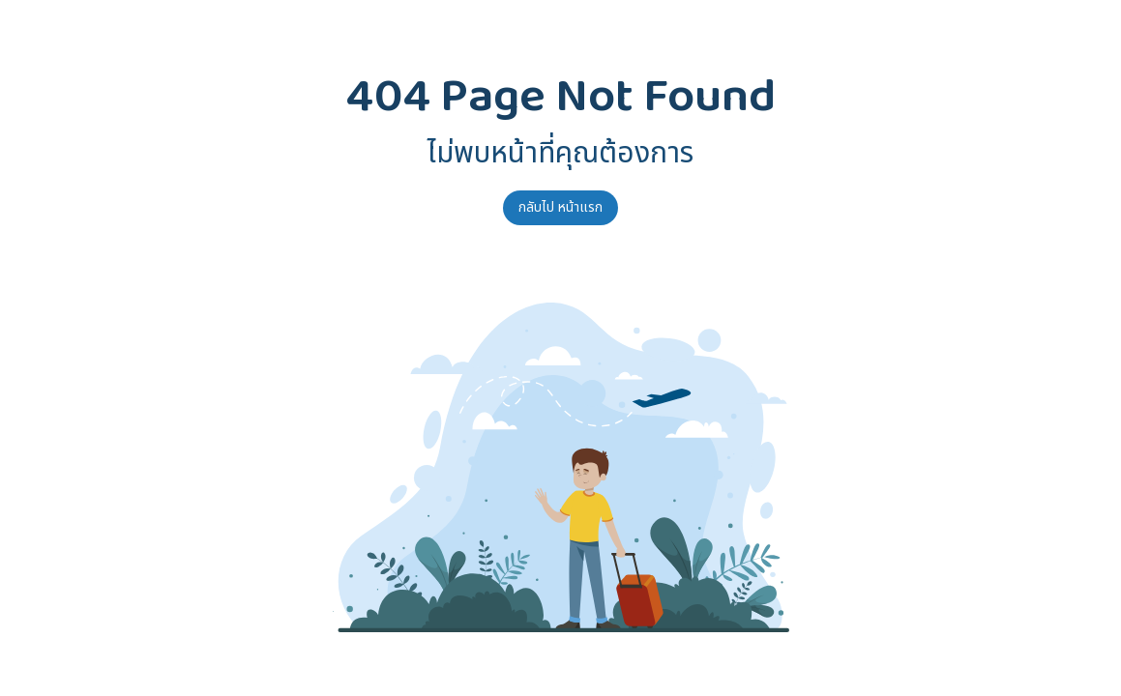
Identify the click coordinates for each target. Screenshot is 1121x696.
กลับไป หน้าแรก (560, 207)
